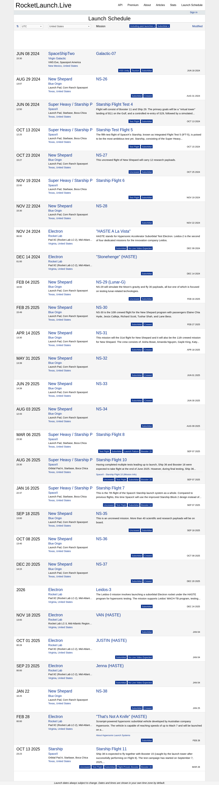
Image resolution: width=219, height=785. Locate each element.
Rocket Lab (55, 236)
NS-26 (101, 79)
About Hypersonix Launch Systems (113, 735)
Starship (55, 749)
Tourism (135, 70)
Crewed (148, 96)
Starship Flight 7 (110, 488)
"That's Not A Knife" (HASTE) (121, 716)
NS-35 (101, 513)
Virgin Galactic (57, 58)
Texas (51, 91)
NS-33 (101, 383)
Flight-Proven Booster (128, 767)
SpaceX (53, 109)
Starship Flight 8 (110, 434)
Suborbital (147, 70)
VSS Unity (124, 70)
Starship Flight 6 (110, 180)
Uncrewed (134, 172)
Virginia (52, 243)
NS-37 (101, 564)
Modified (197, 26)
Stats (173, 5)
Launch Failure (131, 451)
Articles (160, 5)
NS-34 (101, 409)
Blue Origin (55, 83)
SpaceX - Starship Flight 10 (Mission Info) (116, 474)
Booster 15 (146, 451)
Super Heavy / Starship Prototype (77, 104)
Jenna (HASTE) (110, 666)
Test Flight (134, 121)
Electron (55, 231)
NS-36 (101, 539)
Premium (133, 5)
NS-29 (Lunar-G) (110, 282)
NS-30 (101, 307)
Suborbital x (163, 26)
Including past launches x (142, 26)
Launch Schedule (192, 5)
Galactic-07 (106, 53)
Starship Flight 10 (111, 460)
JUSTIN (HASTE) (111, 640)
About (147, 5)
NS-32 (101, 358)
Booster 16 (146, 479)
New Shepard (60, 79)
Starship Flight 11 (111, 749)
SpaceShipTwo (61, 53)
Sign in (193, 12)
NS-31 (101, 333)
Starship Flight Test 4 (114, 104)
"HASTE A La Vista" (113, 231)
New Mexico (55, 65)
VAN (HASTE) (108, 615)
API (120, 5)
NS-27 (101, 155)
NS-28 (101, 206)
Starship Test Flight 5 (114, 130)
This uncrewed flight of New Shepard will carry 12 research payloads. (136, 159)
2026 (20, 590)
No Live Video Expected (140, 248)
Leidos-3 (103, 589)
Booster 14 (146, 505)
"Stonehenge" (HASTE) (116, 257)
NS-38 (101, 691)
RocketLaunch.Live (44, 5)
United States (70, 65)
